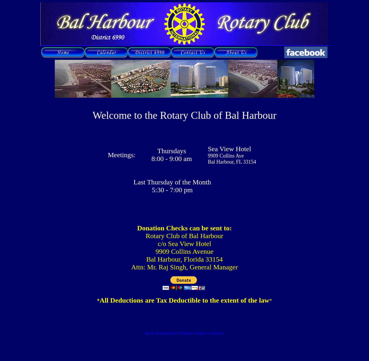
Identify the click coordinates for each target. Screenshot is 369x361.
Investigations (165, 333)
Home (149, 333)
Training (200, 333)
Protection (185, 333)
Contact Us (216, 333)
